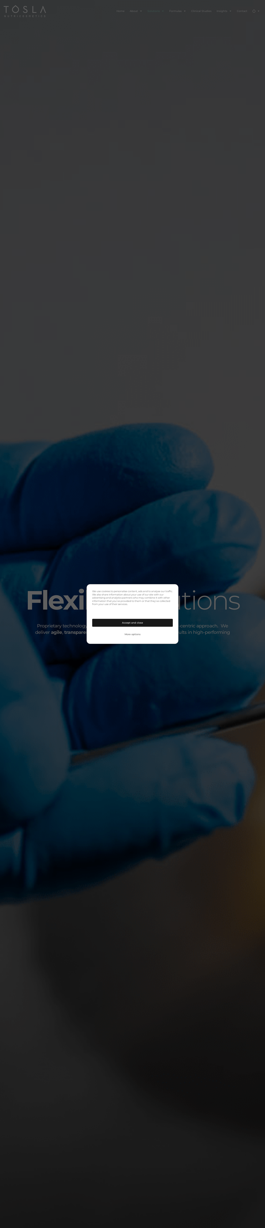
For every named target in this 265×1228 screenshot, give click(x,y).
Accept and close (132, 622)
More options (133, 634)
